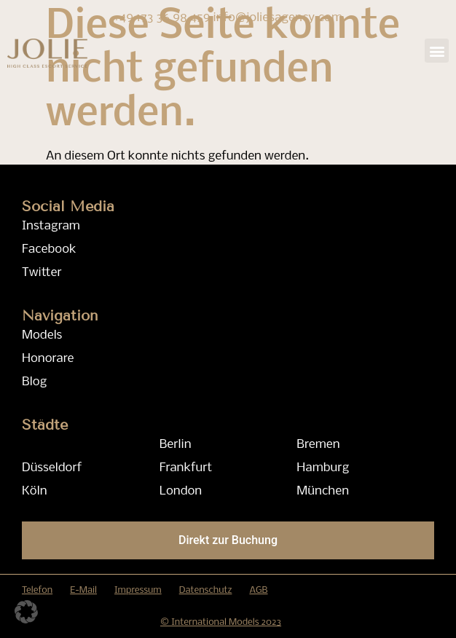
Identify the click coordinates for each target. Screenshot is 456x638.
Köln (34, 491)
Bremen (317, 445)
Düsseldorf (52, 468)
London (181, 491)
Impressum (138, 590)
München (322, 491)
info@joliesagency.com (278, 18)
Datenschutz (205, 590)
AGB (258, 590)
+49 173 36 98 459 (163, 18)
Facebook (49, 249)
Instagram (51, 226)
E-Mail (83, 590)
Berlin (176, 445)
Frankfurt (186, 468)
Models (42, 335)
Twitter (42, 273)
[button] (437, 51)
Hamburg (322, 468)
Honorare (48, 359)
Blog (34, 382)
